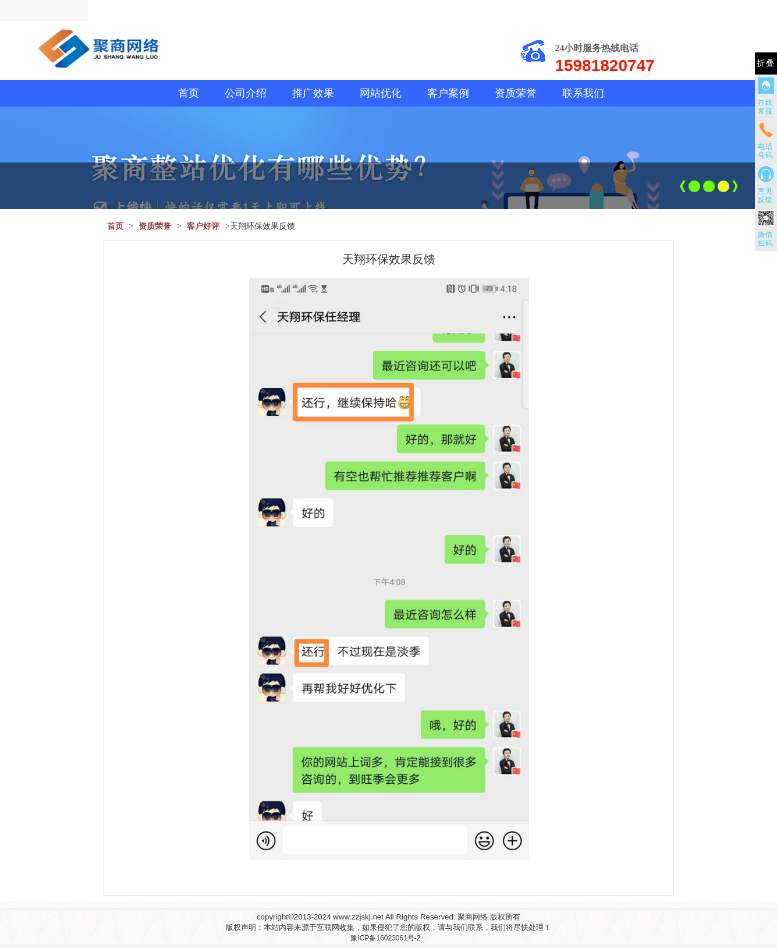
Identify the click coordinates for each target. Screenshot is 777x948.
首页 (188, 93)
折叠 (766, 63)
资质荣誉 (516, 93)
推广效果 (313, 93)
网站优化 (381, 93)
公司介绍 (246, 93)
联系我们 (583, 93)
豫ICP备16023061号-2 (385, 938)
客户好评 (203, 226)
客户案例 (448, 93)
